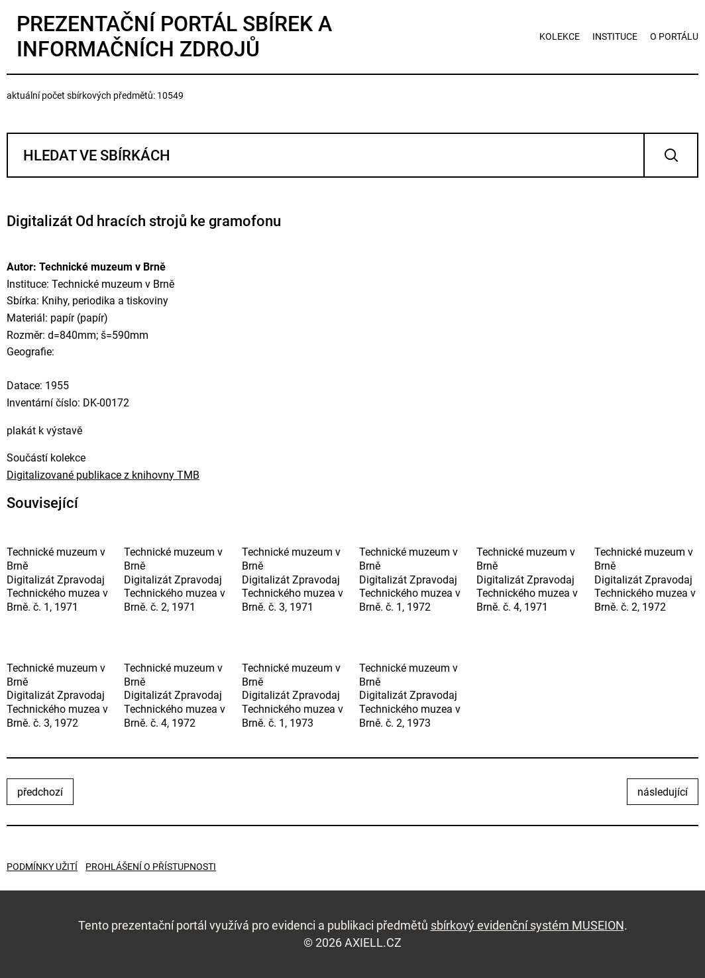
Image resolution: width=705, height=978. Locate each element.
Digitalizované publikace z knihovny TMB (103, 475)
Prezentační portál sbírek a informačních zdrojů (174, 36)
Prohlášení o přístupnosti (150, 866)
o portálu (674, 36)
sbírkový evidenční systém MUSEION (527, 925)
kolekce (559, 36)
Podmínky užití (42, 866)
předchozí (40, 792)
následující (662, 792)
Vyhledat (670, 155)
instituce (614, 36)
